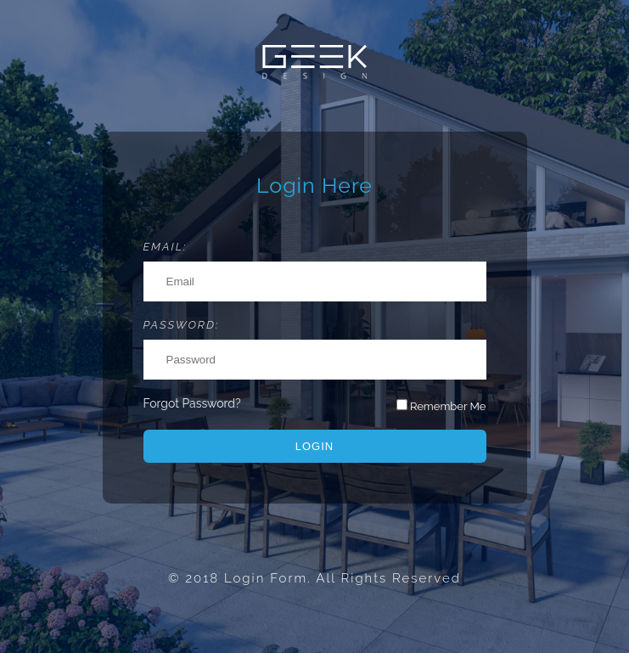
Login (314, 446)
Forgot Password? (192, 403)
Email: (165, 246)
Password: (181, 324)
